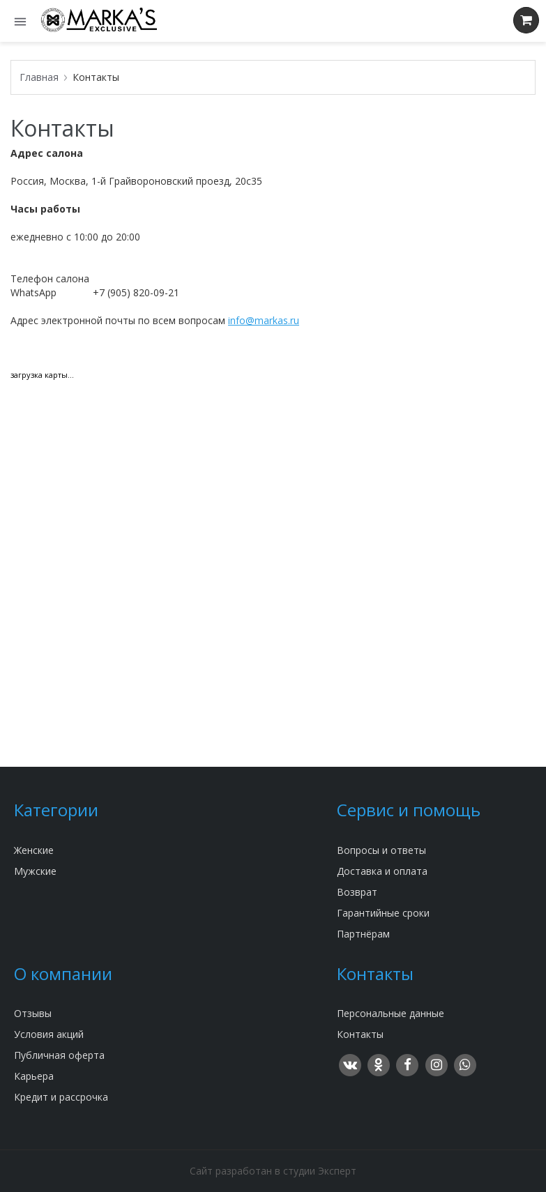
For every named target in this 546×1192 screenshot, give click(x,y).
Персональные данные (390, 1013)
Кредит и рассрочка (61, 1096)
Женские (34, 850)
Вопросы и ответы (381, 850)
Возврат (357, 892)
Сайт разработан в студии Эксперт (273, 1170)
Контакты (360, 1034)
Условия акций (49, 1034)
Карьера (34, 1076)
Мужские (35, 871)
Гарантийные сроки (383, 912)
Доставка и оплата (382, 871)
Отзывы (33, 1013)
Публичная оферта (59, 1055)
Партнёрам (363, 933)
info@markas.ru (263, 320)
